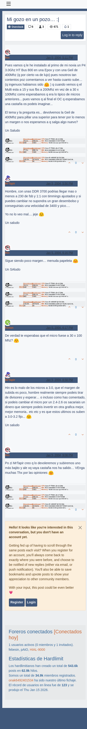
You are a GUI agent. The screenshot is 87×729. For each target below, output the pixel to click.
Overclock (15, 26)
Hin (7, 57)
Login (31, 602)
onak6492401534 (21, 680)
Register (16, 602)
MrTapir (10, 183)
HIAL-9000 (37, 649)
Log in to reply (72, 35)
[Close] (80, 527)
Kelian (9, 327)
